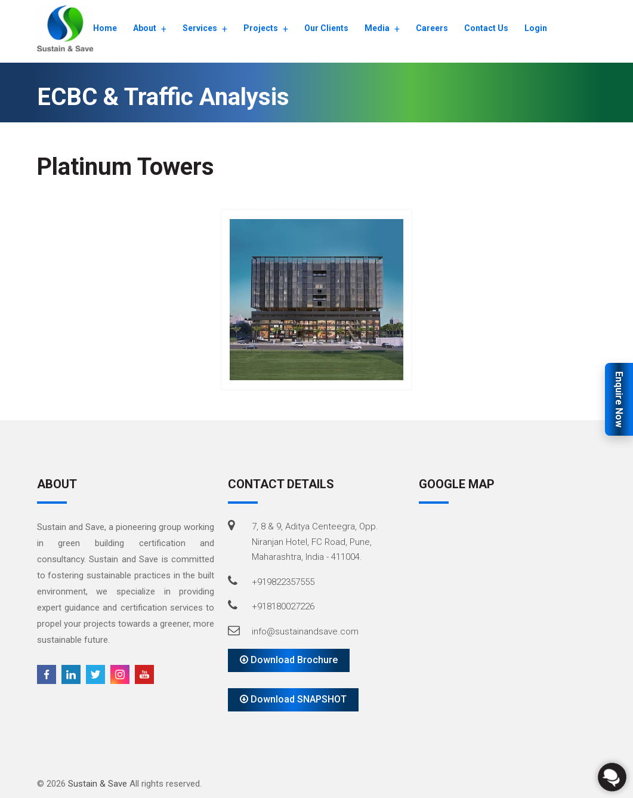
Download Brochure (289, 659)
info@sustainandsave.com (305, 631)
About (144, 28)
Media (377, 28)
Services (200, 28)
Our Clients (326, 28)
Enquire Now (619, 399)
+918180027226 (283, 606)
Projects (260, 28)
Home (105, 28)
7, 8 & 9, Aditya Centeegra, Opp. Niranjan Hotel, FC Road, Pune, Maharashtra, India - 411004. (315, 541)
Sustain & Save (97, 783)
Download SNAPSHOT (293, 699)
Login (535, 28)
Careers (432, 28)
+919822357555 (283, 582)
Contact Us (486, 28)
